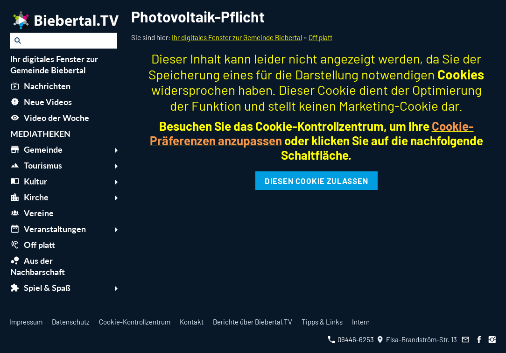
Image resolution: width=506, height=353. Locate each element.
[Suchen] (63, 41)
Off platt (320, 37)
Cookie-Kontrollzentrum (134, 322)
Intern (361, 322)
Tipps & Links (322, 322)
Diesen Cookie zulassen (316, 180)
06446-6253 (351, 339)
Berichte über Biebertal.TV (252, 322)
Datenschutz (71, 322)
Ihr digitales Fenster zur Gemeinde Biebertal (237, 37)
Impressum (25, 322)
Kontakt (192, 322)
